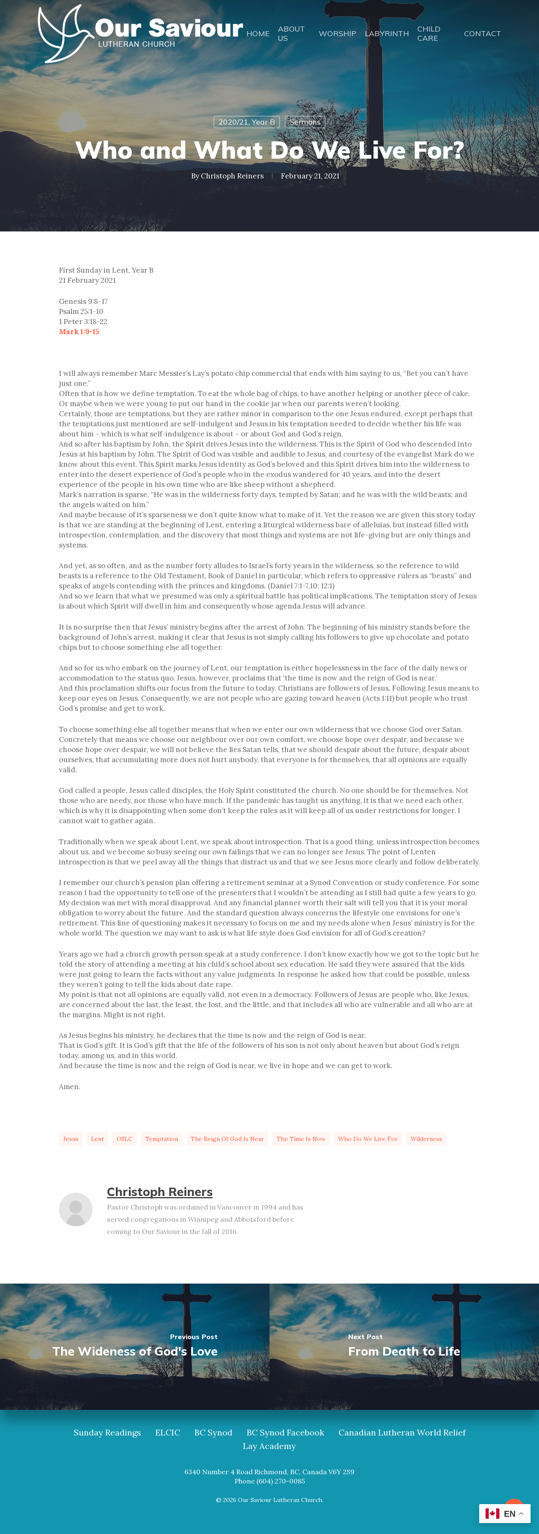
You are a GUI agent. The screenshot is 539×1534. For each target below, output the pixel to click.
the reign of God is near (227, 1139)
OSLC (125, 1139)
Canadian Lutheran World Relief (402, 1433)
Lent (97, 1139)
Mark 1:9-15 (79, 331)
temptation (161, 1139)
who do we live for (368, 1139)
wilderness (426, 1139)
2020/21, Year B (247, 122)
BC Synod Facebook (285, 1433)
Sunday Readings (107, 1433)
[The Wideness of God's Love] (135, 1347)
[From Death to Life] (404, 1347)
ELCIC (167, 1433)
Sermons (305, 122)
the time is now (301, 1139)
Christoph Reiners (232, 176)
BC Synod (213, 1433)
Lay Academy (269, 1446)
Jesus (70, 1139)
